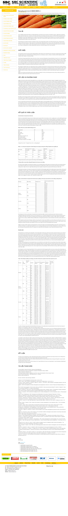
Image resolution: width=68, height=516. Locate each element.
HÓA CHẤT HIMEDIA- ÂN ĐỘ (7, 21)
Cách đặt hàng (47, 7)
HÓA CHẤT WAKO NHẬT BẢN (7, 40)
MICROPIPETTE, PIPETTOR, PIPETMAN (9, 50)
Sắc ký (4, 55)
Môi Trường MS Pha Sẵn (26, 445)
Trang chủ (5, 7)
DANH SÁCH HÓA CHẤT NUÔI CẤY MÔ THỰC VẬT (31, 448)
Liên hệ (34, 7)
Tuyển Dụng (55, 7)
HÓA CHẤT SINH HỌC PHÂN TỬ (8, 38)
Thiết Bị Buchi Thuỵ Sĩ (6, 57)
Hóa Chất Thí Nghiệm (6, 33)
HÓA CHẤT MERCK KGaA (7, 23)
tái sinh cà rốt (23, 442)
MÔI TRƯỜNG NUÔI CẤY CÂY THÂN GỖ (29, 447)
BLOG (40, 7)
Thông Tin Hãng (20, 7)
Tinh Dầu (4, 62)
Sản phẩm (28, 7)
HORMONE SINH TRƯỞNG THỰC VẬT (29, 451)
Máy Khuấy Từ (5, 45)
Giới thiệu (12, 7)
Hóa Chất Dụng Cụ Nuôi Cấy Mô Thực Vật (9, 28)
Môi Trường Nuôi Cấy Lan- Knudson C (29, 446)
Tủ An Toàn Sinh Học (6, 67)
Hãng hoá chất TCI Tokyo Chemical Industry (8, 16)
